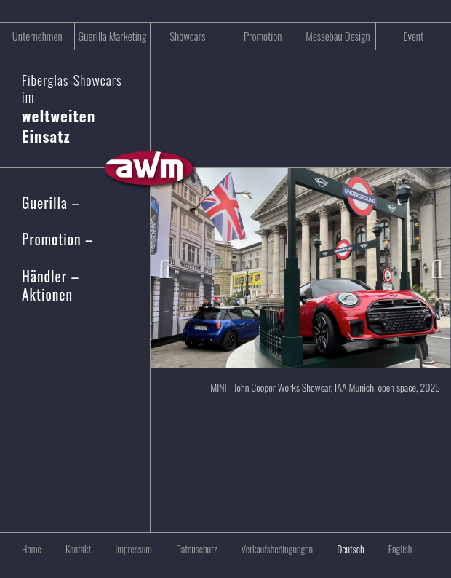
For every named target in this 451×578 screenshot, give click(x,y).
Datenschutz (196, 549)
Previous (172, 265)
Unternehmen (37, 36)
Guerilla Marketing (112, 36)
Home (31, 549)
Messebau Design (338, 36)
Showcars (187, 36)
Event (413, 36)
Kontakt (78, 549)
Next (429, 265)
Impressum (133, 549)
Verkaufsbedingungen (277, 549)
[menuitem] (339, 549)
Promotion (263, 36)
